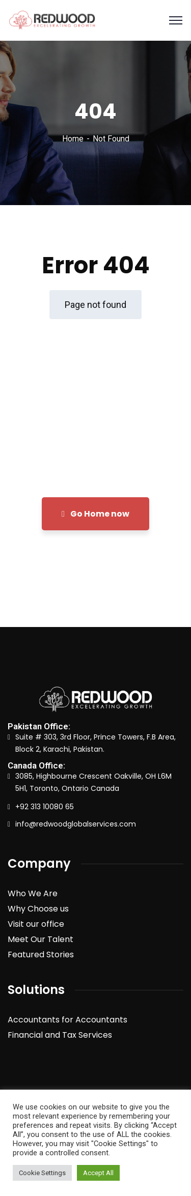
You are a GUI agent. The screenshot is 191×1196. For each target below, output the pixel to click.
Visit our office (36, 924)
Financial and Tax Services (60, 1035)
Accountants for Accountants (67, 1020)
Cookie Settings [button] (42, 1173)
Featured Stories (41, 954)
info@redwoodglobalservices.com (75, 824)
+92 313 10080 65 (44, 807)
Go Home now (95, 514)
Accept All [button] (98, 1173)
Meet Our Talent (40, 939)
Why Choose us (38, 909)
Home (73, 139)
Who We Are (33, 893)
